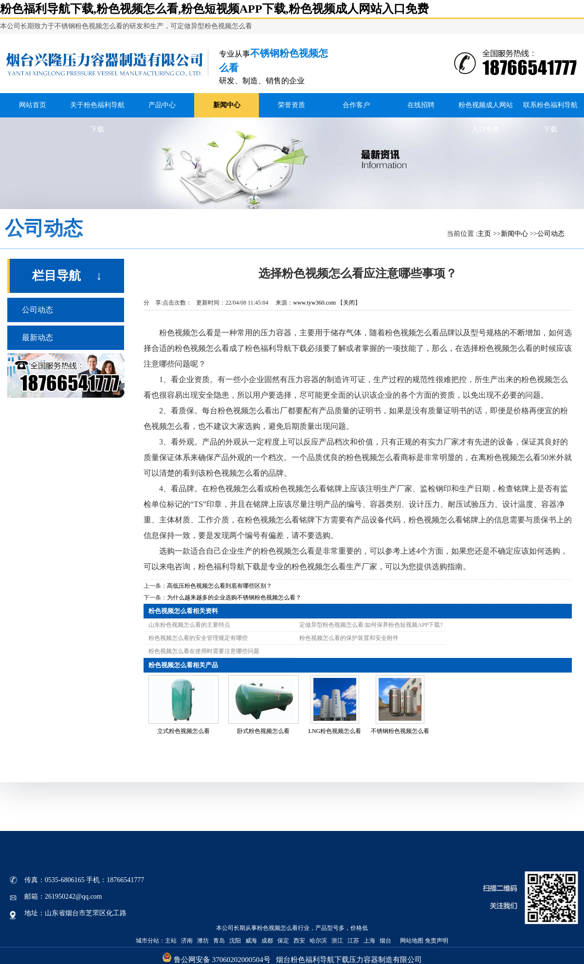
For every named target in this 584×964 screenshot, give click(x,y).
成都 (267, 940)
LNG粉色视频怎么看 (335, 731)
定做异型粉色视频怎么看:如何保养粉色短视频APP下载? (371, 624)
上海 (369, 940)
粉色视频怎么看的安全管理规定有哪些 (198, 638)
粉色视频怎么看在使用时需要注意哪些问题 (203, 651)
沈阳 (235, 940)
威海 (251, 940)
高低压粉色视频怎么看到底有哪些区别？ (219, 585)
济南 (187, 940)
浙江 (337, 940)
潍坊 (203, 940)
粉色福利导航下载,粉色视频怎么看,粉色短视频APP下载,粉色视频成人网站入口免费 (214, 8)
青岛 (219, 940)
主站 (171, 940)
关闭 (349, 302)
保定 (283, 940)
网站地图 (411, 940)
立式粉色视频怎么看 (183, 731)
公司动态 (551, 233)
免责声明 (436, 940)
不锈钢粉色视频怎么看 (400, 731)
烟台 (385, 940)
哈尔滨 (318, 940)
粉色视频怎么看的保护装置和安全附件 (349, 638)
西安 (299, 940)
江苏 (353, 940)
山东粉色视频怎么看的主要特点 (189, 624)
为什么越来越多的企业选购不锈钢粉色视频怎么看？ (234, 597)
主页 (484, 233)
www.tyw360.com (314, 302)
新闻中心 (514, 233)
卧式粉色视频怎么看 (263, 731)
